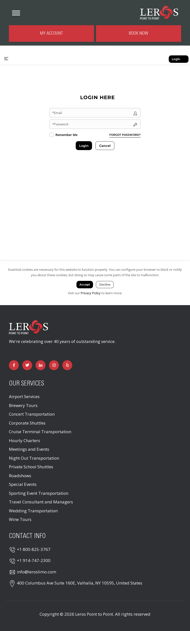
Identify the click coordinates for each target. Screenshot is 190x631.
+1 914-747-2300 (33, 560)
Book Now (138, 33)
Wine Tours (20, 519)
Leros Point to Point (94, 614)
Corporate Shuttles (27, 423)
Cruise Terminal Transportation (40, 431)
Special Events (23, 484)
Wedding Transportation (33, 511)
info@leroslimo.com (36, 572)
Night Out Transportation (34, 458)
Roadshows (20, 475)
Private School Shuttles (31, 467)
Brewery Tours (23, 405)
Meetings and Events (29, 449)
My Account (51, 33)
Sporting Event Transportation (38, 493)
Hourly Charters (24, 440)
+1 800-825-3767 (33, 549)
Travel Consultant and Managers (41, 502)
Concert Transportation (32, 414)
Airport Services (24, 396)
